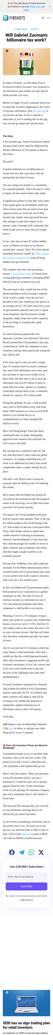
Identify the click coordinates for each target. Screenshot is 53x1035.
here (11, 728)
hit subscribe (39, 110)
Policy (35, 29)
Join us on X (26, 900)
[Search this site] (43, 18)
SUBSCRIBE (26, 886)
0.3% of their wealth (21, 273)
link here (25, 834)
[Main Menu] (48, 18)
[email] (26, 876)
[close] (49, 6)
